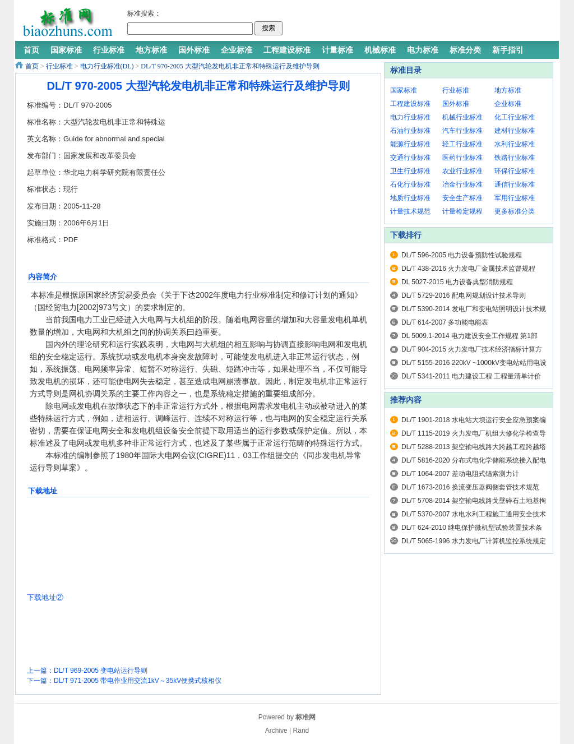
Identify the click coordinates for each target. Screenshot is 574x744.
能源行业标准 (410, 144)
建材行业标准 (514, 131)
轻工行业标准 (462, 144)
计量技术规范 (410, 211)
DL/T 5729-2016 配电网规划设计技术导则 (463, 295)
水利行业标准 (514, 144)
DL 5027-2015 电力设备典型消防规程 (457, 282)
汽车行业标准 (462, 131)
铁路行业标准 (514, 157)
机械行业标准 (462, 117)
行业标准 (59, 66)
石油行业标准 (410, 131)
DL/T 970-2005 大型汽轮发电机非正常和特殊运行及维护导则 (230, 66)
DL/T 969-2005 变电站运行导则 (100, 670)
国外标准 (455, 104)
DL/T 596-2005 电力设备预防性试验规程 (461, 255)
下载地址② (45, 597)
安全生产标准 (462, 198)
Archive (276, 730)
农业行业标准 (462, 171)
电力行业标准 (410, 117)
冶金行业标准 (462, 184)
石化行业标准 (410, 184)
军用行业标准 (514, 198)
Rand (301, 730)
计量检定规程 (462, 211)
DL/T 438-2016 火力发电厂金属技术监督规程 (468, 268)
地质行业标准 (410, 198)
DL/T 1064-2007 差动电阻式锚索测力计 (460, 474)
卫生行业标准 (410, 171)
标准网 (305, 717)
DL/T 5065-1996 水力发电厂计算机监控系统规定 (473, 541)
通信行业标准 (514, 184)
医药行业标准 (462, 157)
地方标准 (507, 90)
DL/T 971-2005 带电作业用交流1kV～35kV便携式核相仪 (137, 681)
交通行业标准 (410, 157)
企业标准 (507, 104)
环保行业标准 (514, 171)
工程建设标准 (410, 104)
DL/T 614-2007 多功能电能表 (444, 322)
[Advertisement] (418, 22)
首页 (32, 66)
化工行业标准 (514, 117)
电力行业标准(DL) (107, 66)
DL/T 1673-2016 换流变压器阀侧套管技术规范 (470, 487)
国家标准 (403, 90)
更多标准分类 (514, 211)
